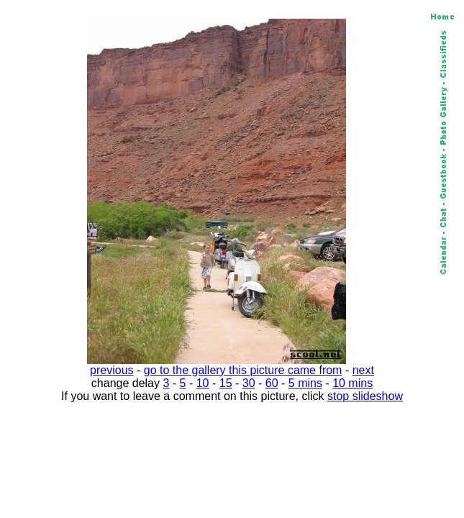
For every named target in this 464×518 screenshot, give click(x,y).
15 (225, 383)
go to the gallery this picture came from (243, 370)
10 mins (352, 383)
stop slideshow (365, 396)
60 (271, 383)
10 (202, 383)
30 (248, 383)
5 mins (305, 383)
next (363, 370)
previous (111, 370)
